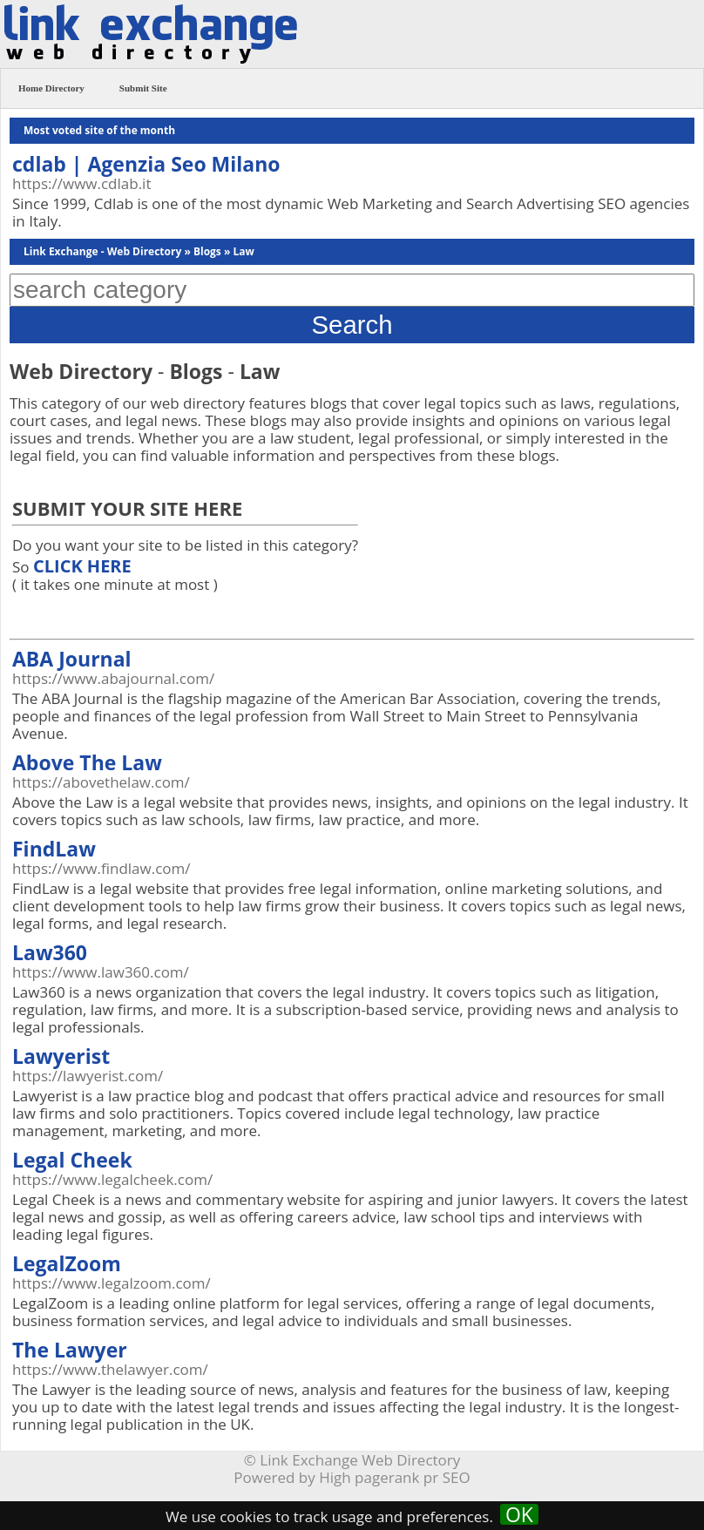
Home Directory (51, 88)
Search (352, 324)
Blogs (207, 251)
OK (519, 1514)
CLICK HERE (82, 566)
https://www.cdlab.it (81, 183)
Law (243, 251)
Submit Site (143, 88)
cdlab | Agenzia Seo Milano (146, 164)
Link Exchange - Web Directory (102, 251)
